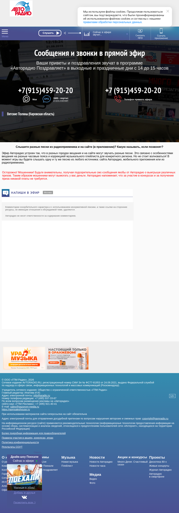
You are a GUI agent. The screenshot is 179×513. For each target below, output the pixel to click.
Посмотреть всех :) (24, 502)
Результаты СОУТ (12, 446)
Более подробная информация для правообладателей (34, 433)
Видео (93, 478)
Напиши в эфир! (24, 487)
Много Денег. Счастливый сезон (133, 463)
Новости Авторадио (101, 461)
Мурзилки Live (38, 461)
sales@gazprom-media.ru (24, 406)
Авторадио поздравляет (44, 469)
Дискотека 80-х (158, 461)
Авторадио (156, 475)
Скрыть (37, 452)
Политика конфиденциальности (20, 442)
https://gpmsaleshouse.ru (16, 409)
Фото (92, 483)
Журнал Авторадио (160, 469)
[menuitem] (46, 457)
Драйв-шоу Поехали (41, 465)
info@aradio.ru (42, 395)
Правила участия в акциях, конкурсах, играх (27, 437)
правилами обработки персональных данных (112, 22)
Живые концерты (159, 465)
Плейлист (67, 465)
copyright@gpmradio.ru (155, 418)
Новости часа (97, 465)
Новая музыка (69, 461)
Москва (48, 192)
